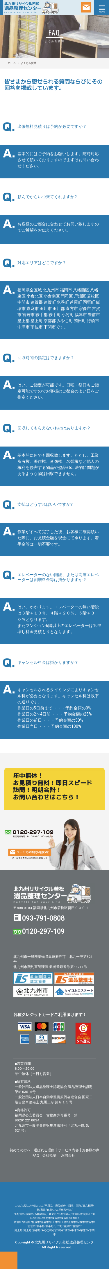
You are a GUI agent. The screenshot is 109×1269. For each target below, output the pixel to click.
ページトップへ (100, 1260)
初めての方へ (20, 1150)
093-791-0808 (43, 918)
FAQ (36, 1155)
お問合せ (68, 1155)
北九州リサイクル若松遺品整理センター (54, 893)
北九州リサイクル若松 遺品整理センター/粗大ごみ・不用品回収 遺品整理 (33, 7)
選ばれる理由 (44, 1150)
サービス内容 (68, 1150)
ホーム (12, 62)
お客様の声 (90, 1150)
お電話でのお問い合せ (8, 1260)
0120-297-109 (43, 931)
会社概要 (49, 1155)
